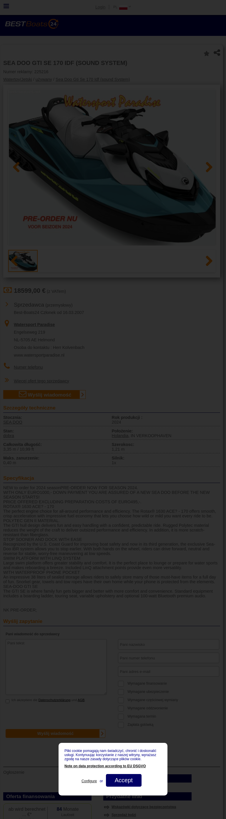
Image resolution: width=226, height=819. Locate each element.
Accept (124, 780)
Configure (89, 781)
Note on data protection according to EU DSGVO (105, 766)
